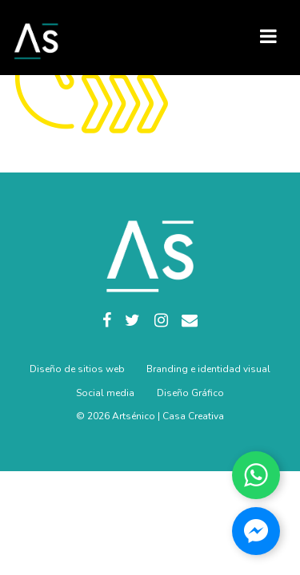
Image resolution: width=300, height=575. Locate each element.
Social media (105, 393)
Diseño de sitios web (77, 369)
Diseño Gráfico (190, 393)
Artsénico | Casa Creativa (168, 416)
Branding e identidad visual (208, 369)
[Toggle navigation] (268, 36)
